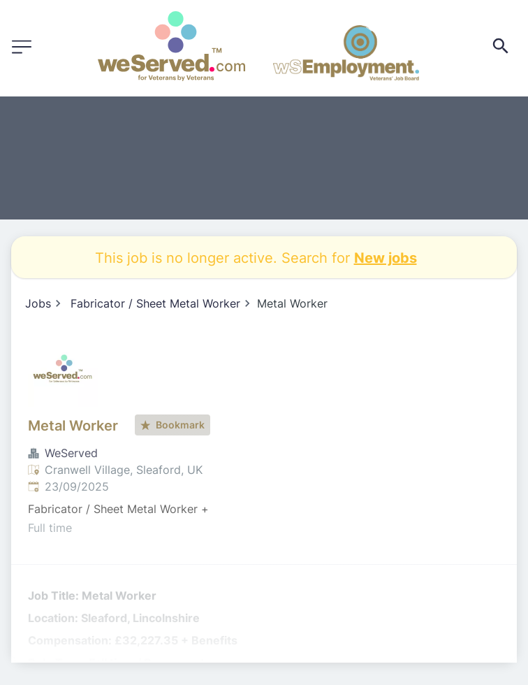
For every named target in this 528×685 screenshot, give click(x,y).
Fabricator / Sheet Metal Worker (155, 303)
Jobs (38, 303)
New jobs (385, 257)
